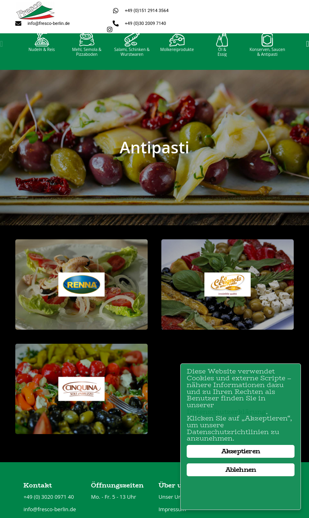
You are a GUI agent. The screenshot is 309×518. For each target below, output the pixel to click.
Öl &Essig (222, 59)
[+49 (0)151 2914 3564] (116, 11)
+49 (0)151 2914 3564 (147, 10)
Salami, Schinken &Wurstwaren (132, 59)
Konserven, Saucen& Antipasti (267, 59)
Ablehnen (240, 470)
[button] (1, 51)
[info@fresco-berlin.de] (18, 23)
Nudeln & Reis (42, 57)
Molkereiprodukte (177, 57)
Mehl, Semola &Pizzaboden (86, 59)
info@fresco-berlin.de (48, 23)
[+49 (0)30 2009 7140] (116, 23)
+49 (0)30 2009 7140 (145, 23)
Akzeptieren (240, 451)
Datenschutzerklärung (227, 411)
